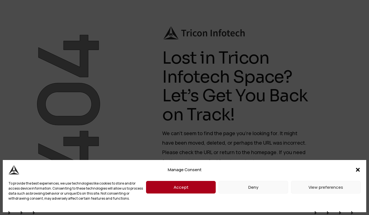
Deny (253, 187)
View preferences (326, 187)
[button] (358, 170)
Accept (181, 187)
